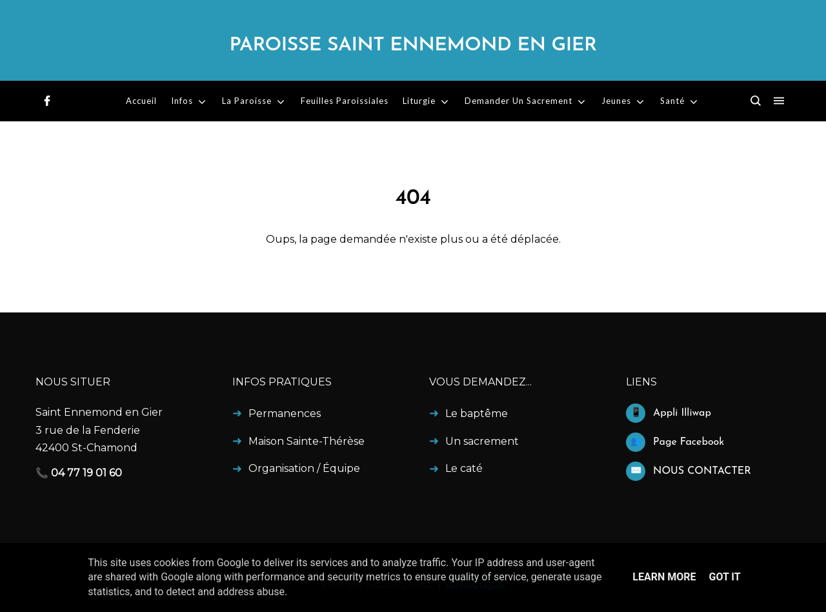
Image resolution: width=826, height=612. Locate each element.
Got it (724, 577)
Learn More (664, 577)
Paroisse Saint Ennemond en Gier (412, 46)
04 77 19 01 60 (86, 473)
